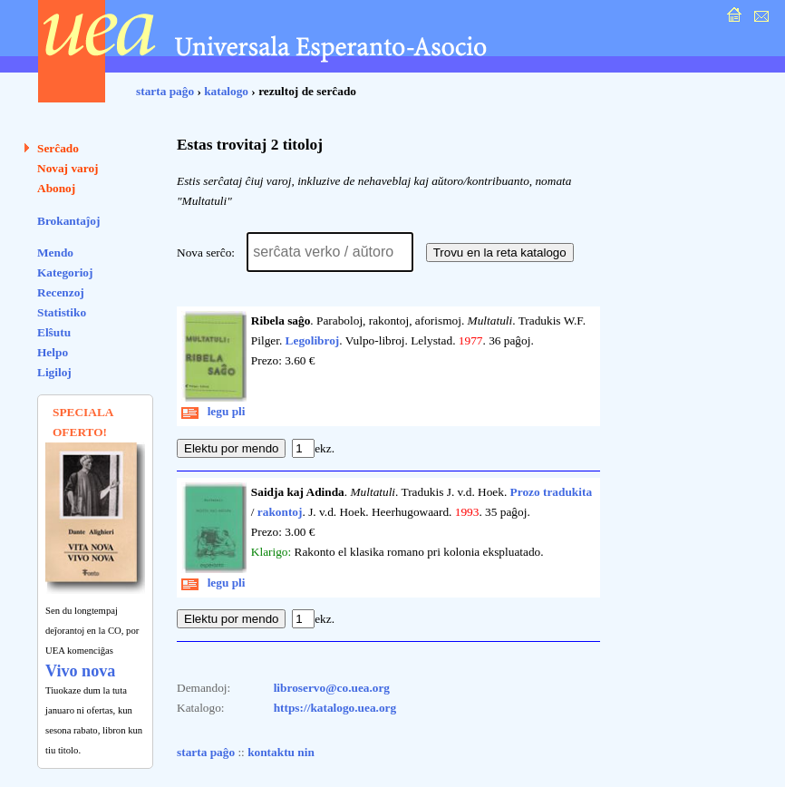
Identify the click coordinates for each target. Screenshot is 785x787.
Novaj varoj (68, 168)
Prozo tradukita (551, 492)
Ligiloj (54, 372)
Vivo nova (80, 671)
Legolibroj (313, 340)
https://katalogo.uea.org (335, 707)
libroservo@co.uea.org (332, 688)
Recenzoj (60, 292)
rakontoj (280, 512)
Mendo (55, 252)
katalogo (226, 91)
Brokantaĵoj (68, 221)
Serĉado (58, 148)
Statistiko (61, 312)
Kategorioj (64, 272)
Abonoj (56, 188)
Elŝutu (54, 332)
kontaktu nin (281, 752)
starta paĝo (165, 91)
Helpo (52, 352)
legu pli (213, 411)
